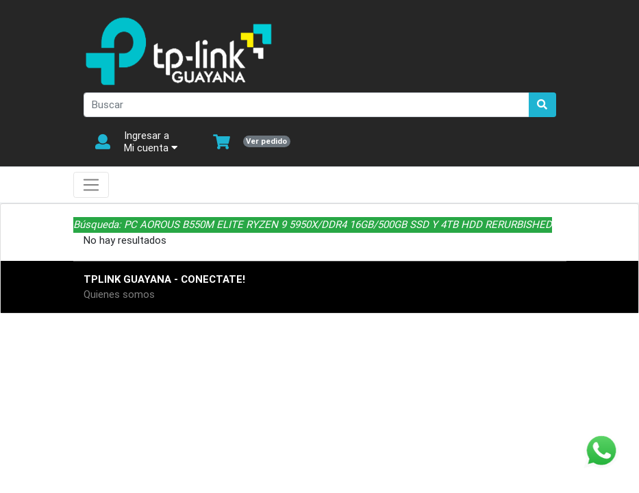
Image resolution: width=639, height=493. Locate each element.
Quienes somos (119, 294)
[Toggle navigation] (91, 185)
